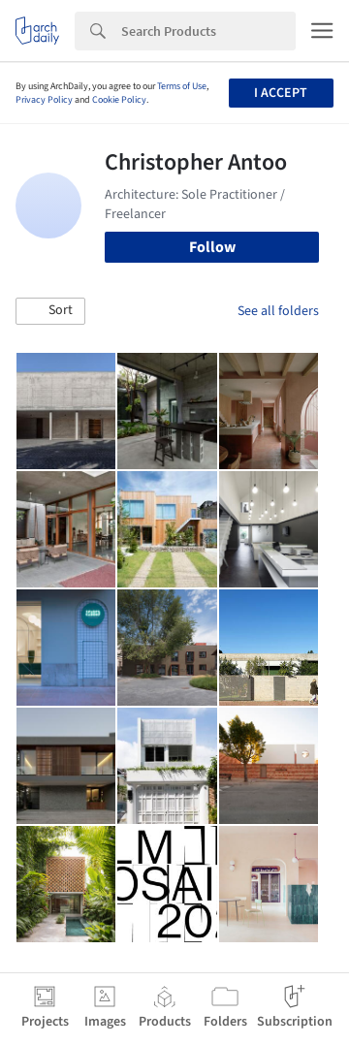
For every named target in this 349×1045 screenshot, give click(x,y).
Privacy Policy (44, 100)
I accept (280, 93)
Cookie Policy (119, 100)
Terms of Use (181, 86)
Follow (212, 247)
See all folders (278, 311)
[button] (50, 311)
